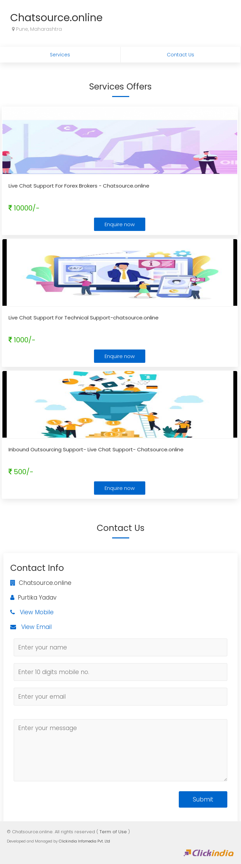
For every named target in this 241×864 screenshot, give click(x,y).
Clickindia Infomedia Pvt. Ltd (84, 841)
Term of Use (113, 831)
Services (60, 54)
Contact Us (180, 54)
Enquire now (120, 224)
